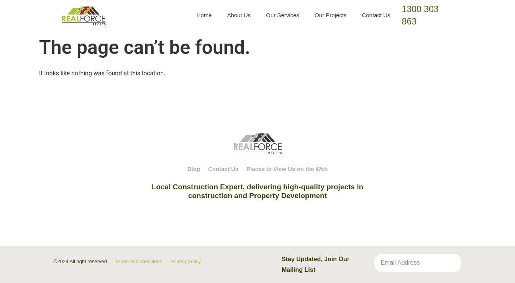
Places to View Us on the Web (287, 169)
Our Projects (330, 15)
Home (204, 15)
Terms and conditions (138, 261)
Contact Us (376, 15)
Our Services (282, 15)
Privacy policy (186, 261)
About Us (239, 15)
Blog (193, 169)
